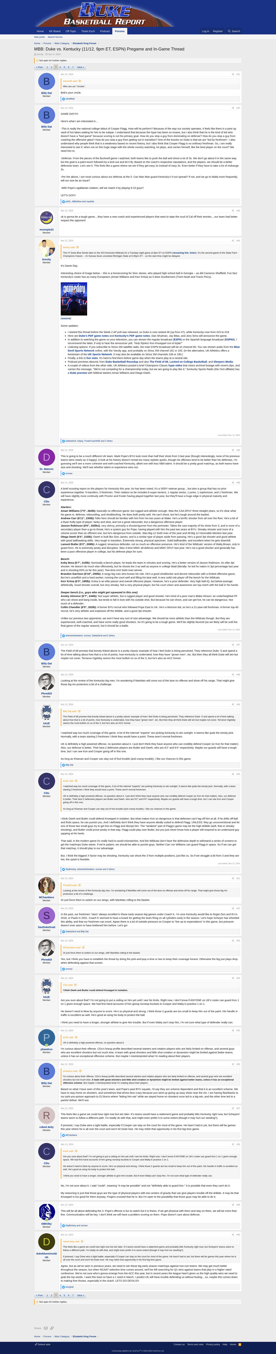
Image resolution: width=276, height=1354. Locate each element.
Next (79, 67)
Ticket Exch (88, 31)
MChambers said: (72, 947)
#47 (238, 645)
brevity (40, 54)
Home (40, 31)
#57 (238, 1108)
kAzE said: (68, 781)
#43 (238, 210)
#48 (238, 674)
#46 (238, 482)
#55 (238, 1030)
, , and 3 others (90, 869)
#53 (238, 940)
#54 (238, 978)
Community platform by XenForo (138, 1351)
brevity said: (69, 247)
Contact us (179, 1344)
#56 (238, 1064)
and (77, 931)
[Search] (234, 31)
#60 (238, 1234)
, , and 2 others (89, 441)
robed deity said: (71, 1241)
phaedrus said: (70, 1071)
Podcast (105, 31)
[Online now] (46, 255)
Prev (40, 67)
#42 (238, 108)
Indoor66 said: (70, 81)
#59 (238, 1205)
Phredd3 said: (70, 885)
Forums (120, 31)
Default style (42, 1344)
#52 (238, 908)
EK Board (54, 31)
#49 (238, 704)
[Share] (233, 74)
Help (225, 1344)
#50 (238, 774)
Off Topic (71, 31)
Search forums (55, 37)
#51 (238, 878)
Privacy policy (213, 1344)
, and (79, 201)
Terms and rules (195, 1344)
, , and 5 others (90, 635)
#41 (238, 74)
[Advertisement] (98, 1316)
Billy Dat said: (70, 711)
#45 (238, 450)
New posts (39, 37)
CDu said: (68, 985)
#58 (238, 1144)
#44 (238, 240)
